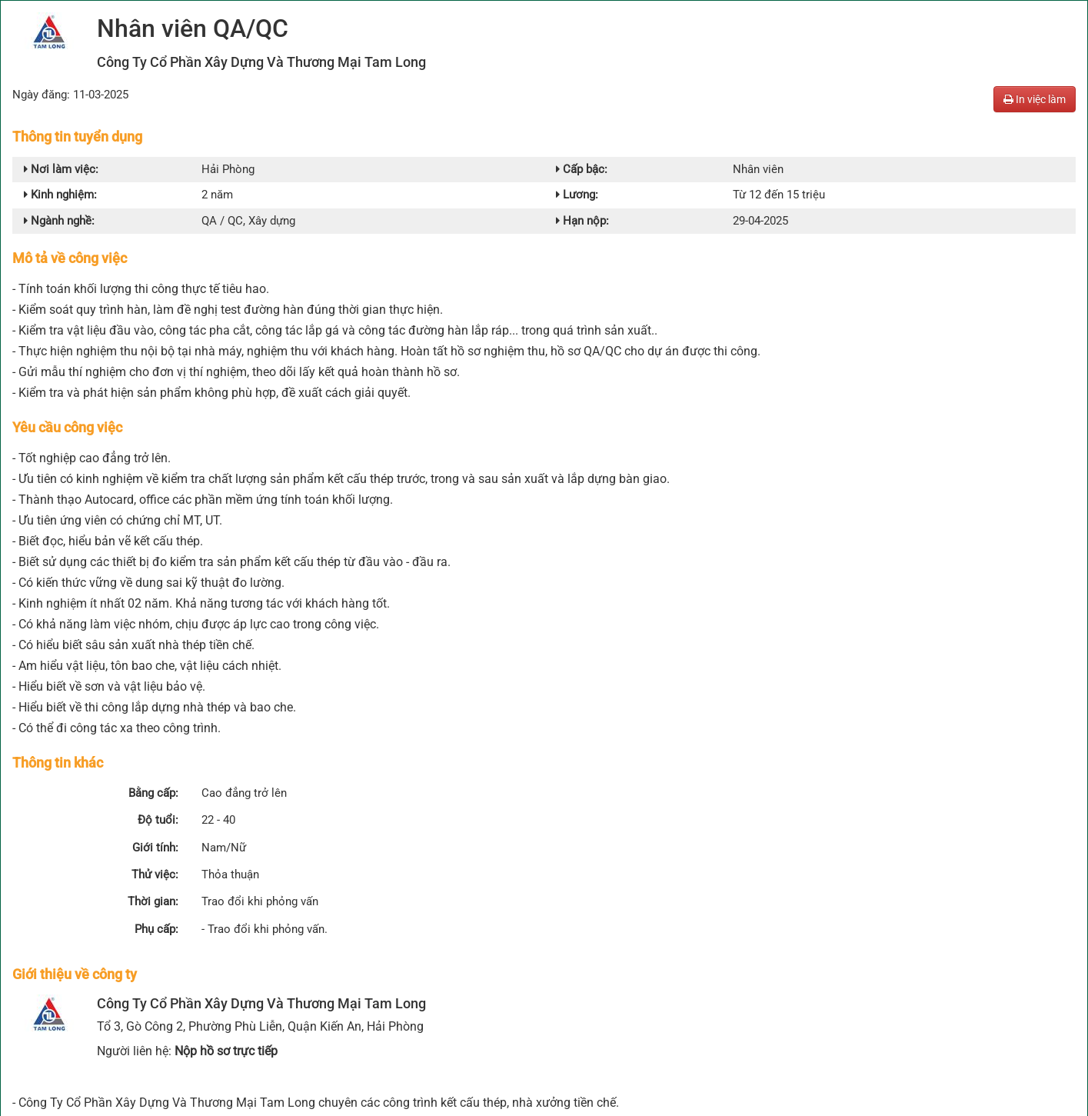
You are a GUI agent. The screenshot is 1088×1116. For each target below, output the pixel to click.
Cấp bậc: (580, 169)
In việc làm (1034, 99)
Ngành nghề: (57, 218)
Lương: (576, 194)
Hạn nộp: (580, 218)
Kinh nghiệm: (57, 194)
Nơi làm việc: (56, 169)
